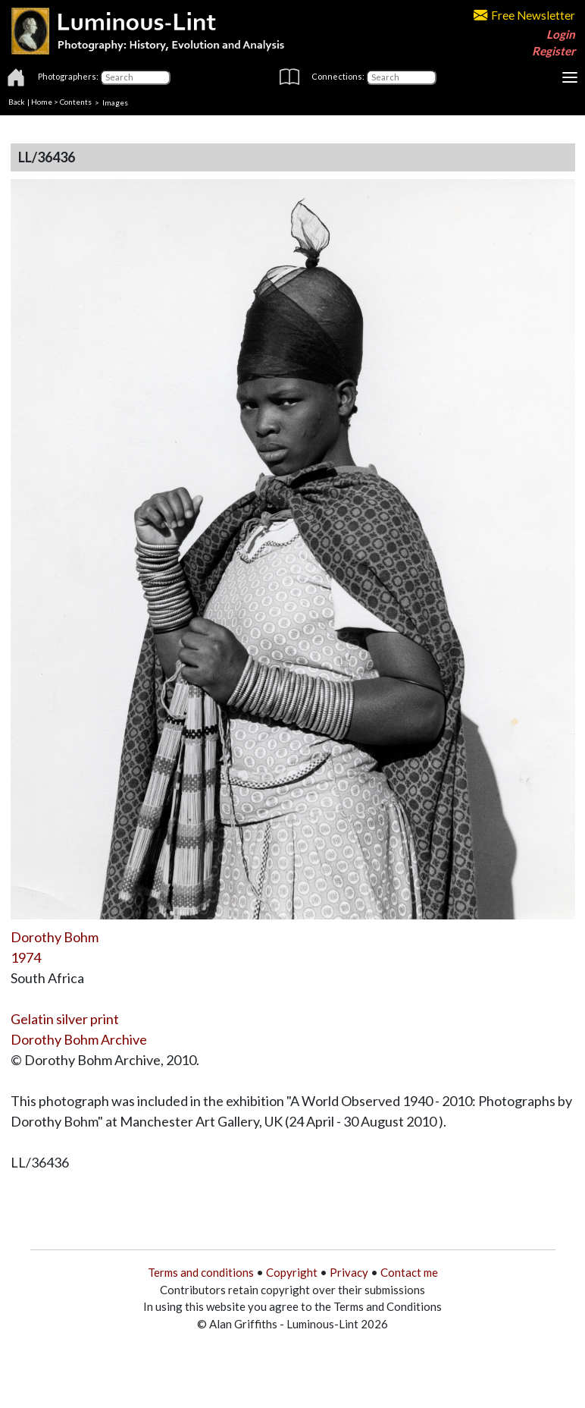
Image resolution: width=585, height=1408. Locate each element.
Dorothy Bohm (55, 937)
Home (41, 101)
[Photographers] (135, 77)
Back (16, 101)
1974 (26, 957)
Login (560, 34)
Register (553, 51)
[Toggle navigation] (570, 77)
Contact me (409, 1272)
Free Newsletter (524, 15)
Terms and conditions (201, 1272)
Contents (76, 101)
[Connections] (401, 77)
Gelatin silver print (65, 1018)
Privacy (349, 1272)
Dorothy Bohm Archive (79, 1039)
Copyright (292, 1272)
